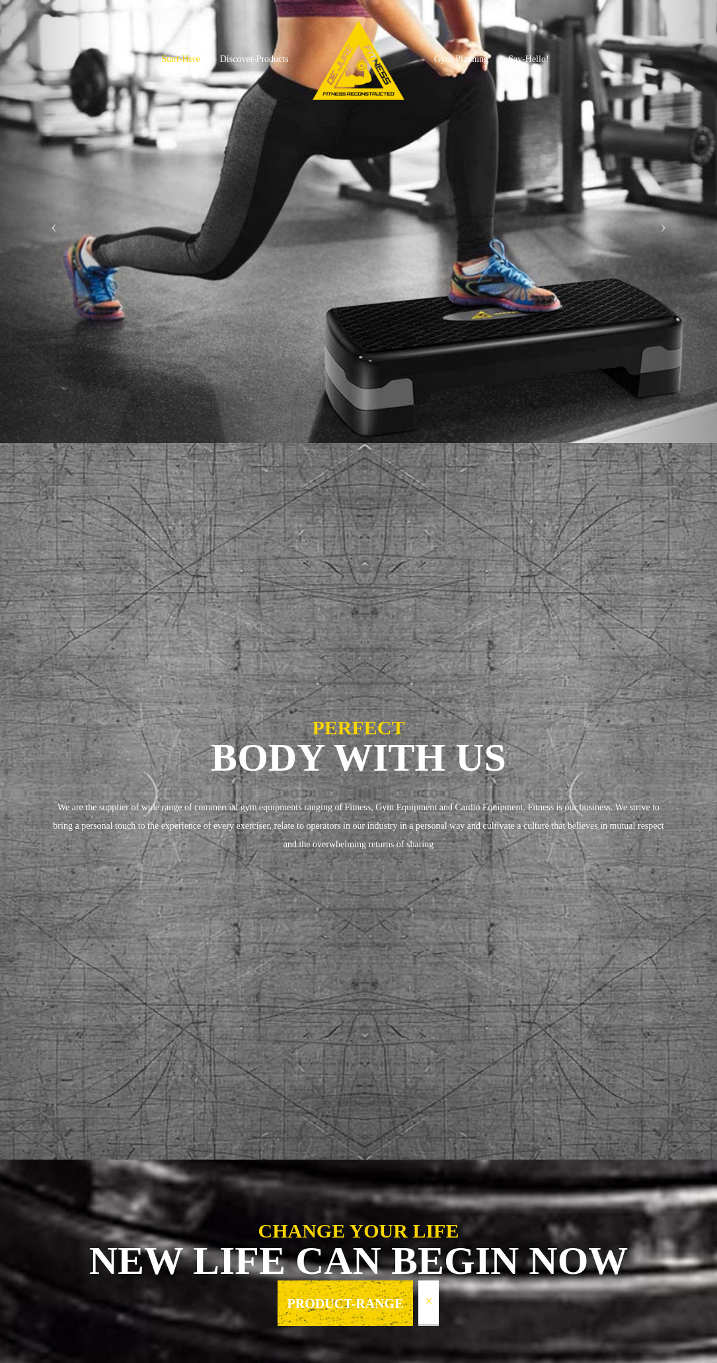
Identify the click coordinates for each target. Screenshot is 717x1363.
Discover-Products (254, 59)
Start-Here (180, 59)
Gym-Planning (461, 59)
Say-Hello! (528, 59)
